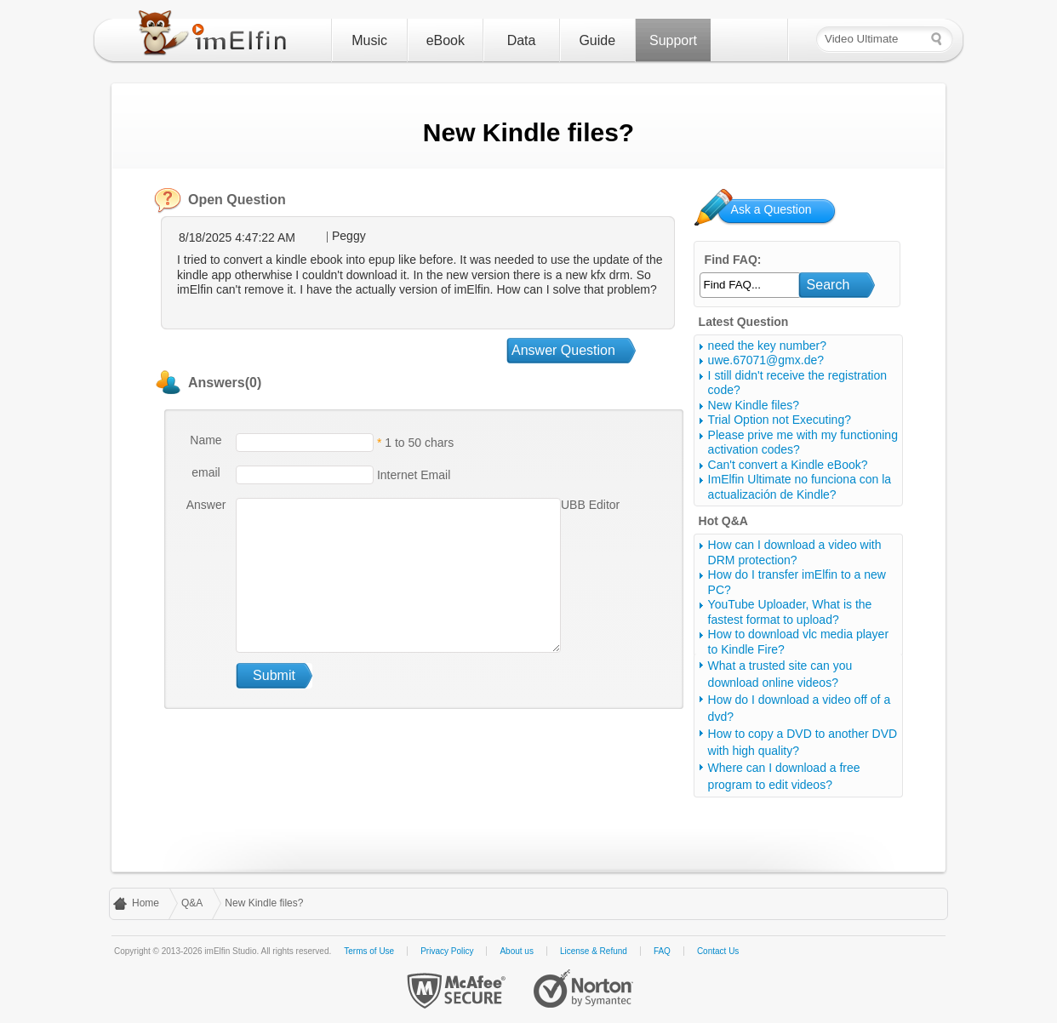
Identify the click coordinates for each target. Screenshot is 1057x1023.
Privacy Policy (446, 951)
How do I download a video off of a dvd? (799, 708)
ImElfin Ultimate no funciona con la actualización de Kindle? (800, 486)
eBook (445, 40)
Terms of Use (369, 951)
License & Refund (593, 951)
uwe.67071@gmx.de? (766, 360)
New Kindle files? (753, 405)
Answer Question (563, 350)
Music (369, 40)
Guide (597, 40)
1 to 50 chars (419, 442)
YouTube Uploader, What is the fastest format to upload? (790, 611)
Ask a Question (771, 209)
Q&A (192, 903)
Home (145, 903)
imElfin (216, 36)
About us (516, 951)
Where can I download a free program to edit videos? (784, 776)
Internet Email (412, 474)
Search (828, 284)
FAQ (662, 951)
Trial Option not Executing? (779, 419)
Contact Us (718, 951)
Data (521, 40)
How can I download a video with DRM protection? (795, 552)
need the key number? (767, 345)
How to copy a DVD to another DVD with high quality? (803, 742)
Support (673, 40)
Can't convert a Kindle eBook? (788, 464)
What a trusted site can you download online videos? (780, 674)
